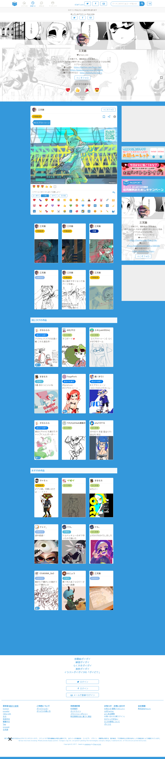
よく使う (36, 196)
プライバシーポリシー (79, 714)
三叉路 (82, 51)
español (6, 711)
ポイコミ (107, 724)
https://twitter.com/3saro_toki (87, 67)
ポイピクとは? (42, 708)
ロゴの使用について (112, 721)
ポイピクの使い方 (44, 711)
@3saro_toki (83, 55)
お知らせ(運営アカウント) (114, 708)
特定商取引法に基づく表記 (80, 716)
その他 (63, 196)
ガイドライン (75, 711)
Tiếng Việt (7, 714)
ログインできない (111, 719)
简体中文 (6, 719)
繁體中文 (6, 721)
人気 (45, 196)
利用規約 (73, 708)
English (6, 708)
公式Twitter (109, 711)
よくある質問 (109, 714)
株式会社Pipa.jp (144, 708)
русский (6, 727)
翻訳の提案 (14, 706)
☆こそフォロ (82, 77)
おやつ (54, 196)
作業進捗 (37, 116)
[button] (10, 739)
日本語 (5, 729)
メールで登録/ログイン (82, 695)
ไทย (4, 724)
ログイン (82, 681)
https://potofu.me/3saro (91, 72)
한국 (4, 716)
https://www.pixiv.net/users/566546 (86, 70)
